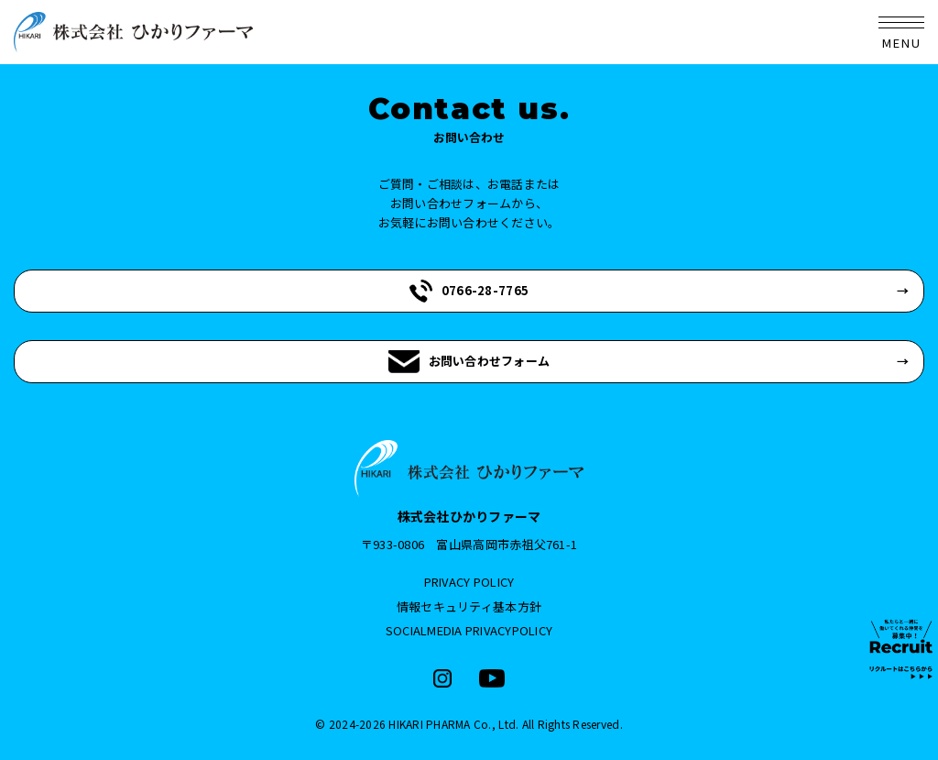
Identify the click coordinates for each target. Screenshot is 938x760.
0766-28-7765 (469, 291)
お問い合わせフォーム (469, 361)
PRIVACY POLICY (469, 581)
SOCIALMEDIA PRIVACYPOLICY (469, 630)
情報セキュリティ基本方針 (469, 606)
